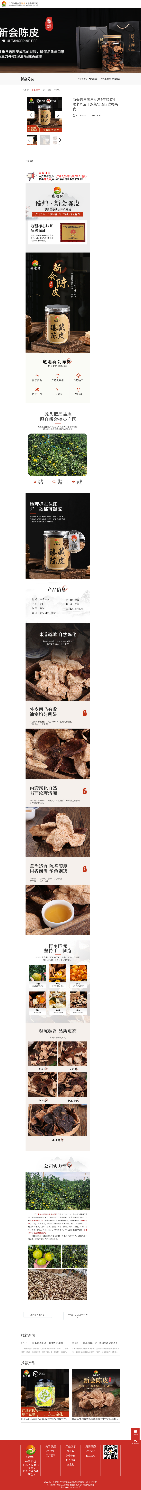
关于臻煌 (50, 1446)
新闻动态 (90, 1446)
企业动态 (90, 1451)
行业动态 (90, 1455)
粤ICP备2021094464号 (70, 1487)
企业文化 (50, 1451)
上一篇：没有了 (37, 1314)
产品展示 (105, 79)
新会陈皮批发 (63, 1485)
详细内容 (29, 161)
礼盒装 (26, 90)
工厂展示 (50, 1455)
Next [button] (58, 114)
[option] (44, 114)
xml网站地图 (88, 1485)
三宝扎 (57, 90)
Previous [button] (31, 114)
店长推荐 (47, 90)
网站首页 (93, 79)
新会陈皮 (116, 79)
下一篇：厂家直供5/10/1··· (77, 1315)
